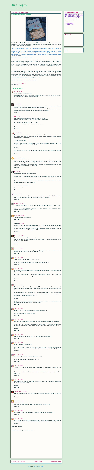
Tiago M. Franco (18, 391)
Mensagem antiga (56, 461)
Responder (16, 99)
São (15, 171)
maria (15, 132)
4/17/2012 (19, 91)
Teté (15, 248)
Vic (15, 104)
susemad (16, 215)
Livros (17, 84)
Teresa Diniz (17, 235)
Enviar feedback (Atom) (39, 466)
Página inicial (38, 461)
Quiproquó (18, 4)
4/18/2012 (20, 248)
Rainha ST (16, 158)
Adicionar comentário (17, 426)
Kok (15, 116)
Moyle (15, 194)
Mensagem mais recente (18, 461)
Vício (15, 91)
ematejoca (17, 203)
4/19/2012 (20, 410)
